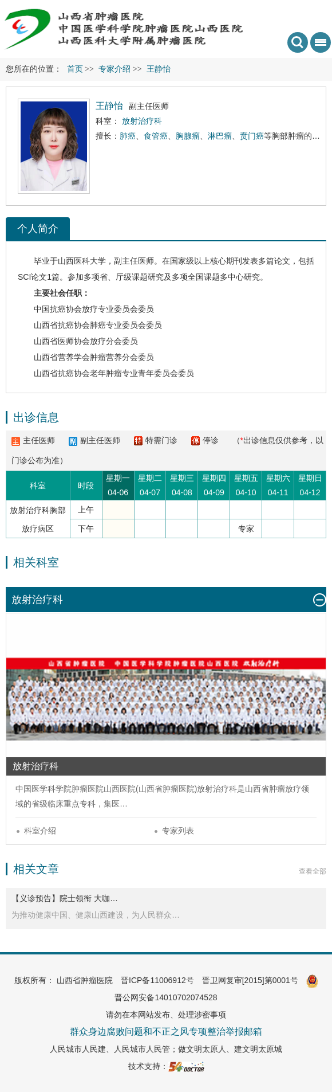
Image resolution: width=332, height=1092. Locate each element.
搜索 (297, 42)
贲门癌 (252, 135)
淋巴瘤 (220, 135)
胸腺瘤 (188, 135)
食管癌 (156, 135)
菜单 (318, 46)
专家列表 (178, 830)
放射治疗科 (217, 788)
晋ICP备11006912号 (157, 980)
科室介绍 (40, 830)
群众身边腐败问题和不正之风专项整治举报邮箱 (166, 1031)
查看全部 (312, 871)
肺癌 (128, 135)
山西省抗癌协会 (62, 325)
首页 (75, 69)
